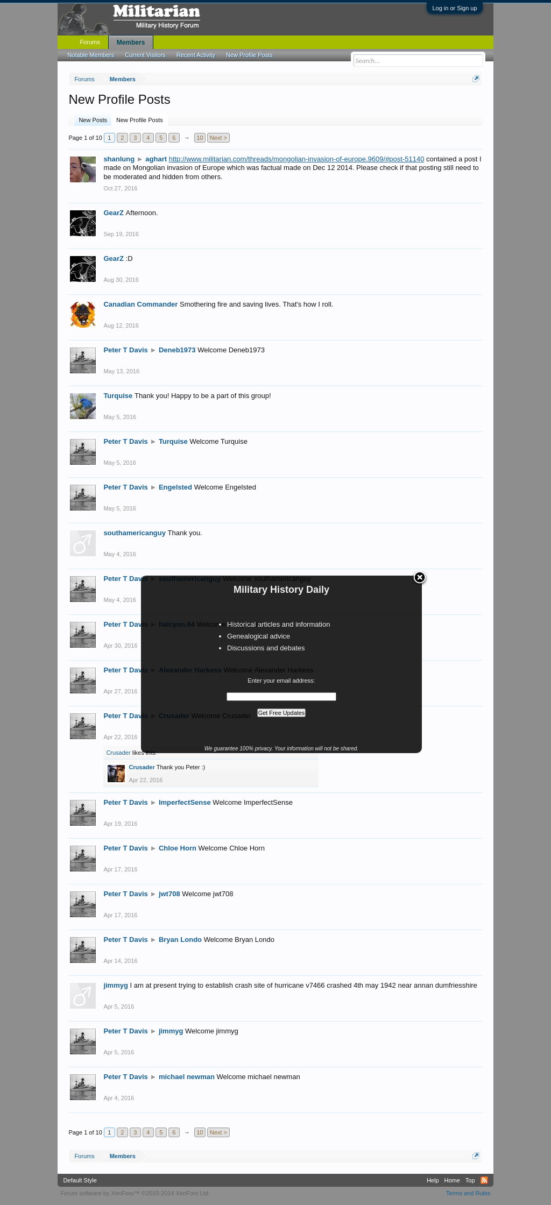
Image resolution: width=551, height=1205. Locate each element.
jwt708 (169, 894)
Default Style (79, 1180)
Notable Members (90, 55)
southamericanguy (134, 533)
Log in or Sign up (454, 8)
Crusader (118, 752)
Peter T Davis (125, 350)
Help (433, 1180)
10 (199, 137)
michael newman (187, 1077)
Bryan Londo (180, 939)
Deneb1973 (177, 350)
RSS (484, 1180)
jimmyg (115, 985)
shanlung (119, 159)
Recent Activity (195, 55)
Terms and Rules (468, 1193)
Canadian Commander (140, 304)
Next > (218, 137)
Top (470, 1180)
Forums (90, 42)
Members (131, 42)
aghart (156, 159)
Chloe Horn (177, 848)
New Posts (93, 120)
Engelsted (175, 487)
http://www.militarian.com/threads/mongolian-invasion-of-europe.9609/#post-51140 (297, 159)
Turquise (117, 396)
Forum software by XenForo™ (135, 1193)
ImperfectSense (185, 802)
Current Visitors (145, 55)
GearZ (113, 213)
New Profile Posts (139, 120)
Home (452, 1180)
